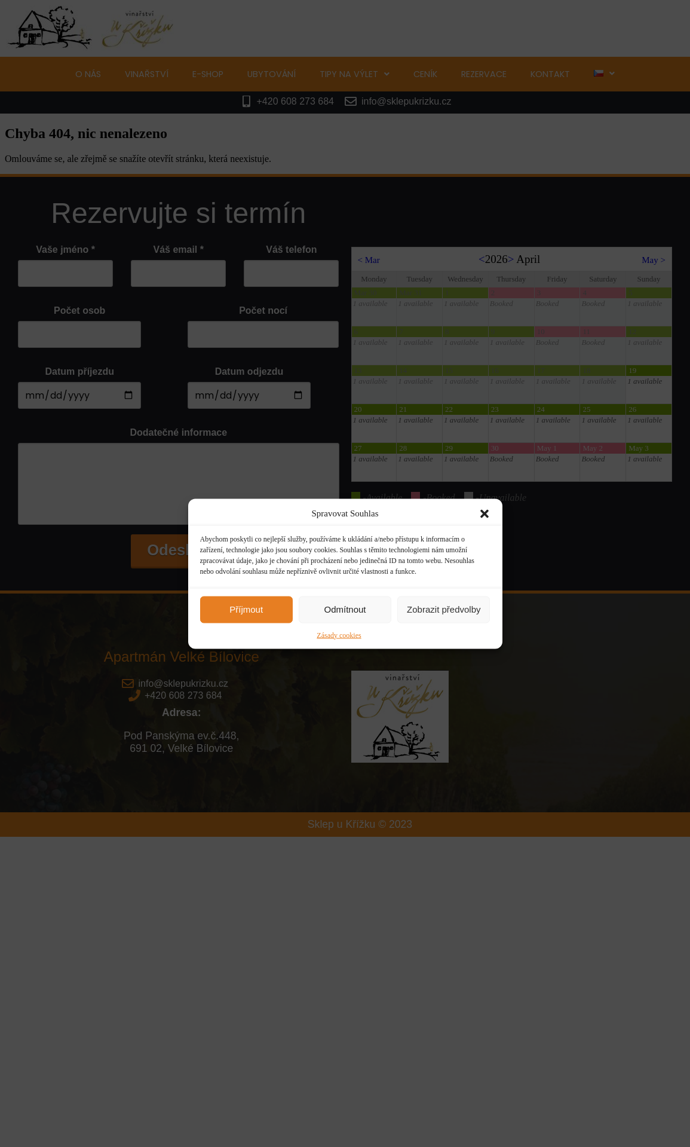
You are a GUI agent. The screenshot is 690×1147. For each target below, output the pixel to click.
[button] (484, 513)
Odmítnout (345, 609)
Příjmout (246, 609)
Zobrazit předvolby (443, 609)
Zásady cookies (339, 635)
